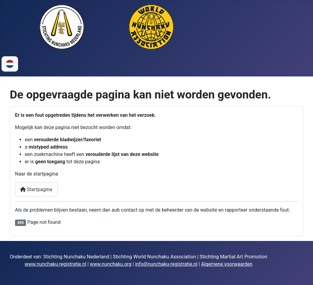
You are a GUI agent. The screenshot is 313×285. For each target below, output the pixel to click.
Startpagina (36, 189)
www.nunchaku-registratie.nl (55, 264)
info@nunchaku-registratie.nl (166, 264)
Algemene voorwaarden (226, 264)
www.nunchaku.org (110, 264)
